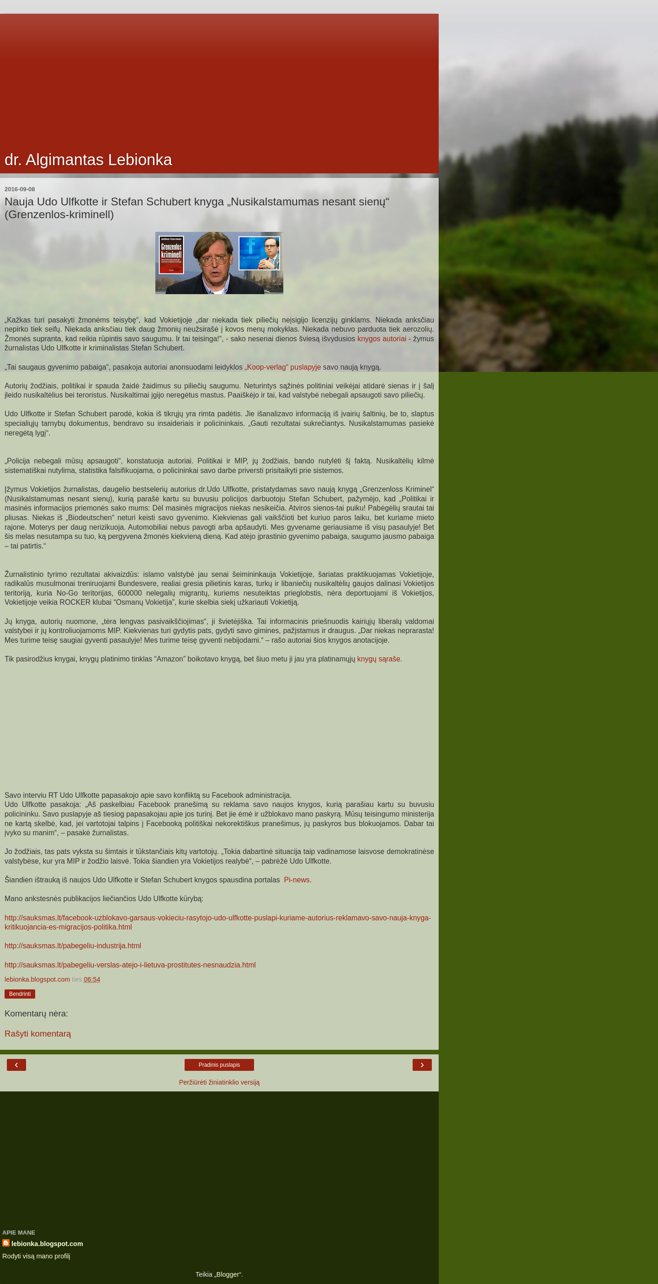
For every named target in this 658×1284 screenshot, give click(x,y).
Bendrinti (20, 994)
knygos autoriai (381, 339)
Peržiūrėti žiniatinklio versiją (219, 1082)
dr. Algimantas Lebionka (88, 159)
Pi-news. (297, 880)
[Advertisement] (219, 78)
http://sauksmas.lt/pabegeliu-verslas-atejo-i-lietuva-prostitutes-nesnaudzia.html (130, 965)
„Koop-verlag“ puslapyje (282, 367)
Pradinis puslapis (219, 1065)
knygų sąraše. (380, 659)
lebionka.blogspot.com (47, 1243)
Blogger (228, 1274)
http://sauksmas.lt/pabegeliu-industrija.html (73, 946)
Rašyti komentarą (38, 1033)
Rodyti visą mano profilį (36, 1256)
